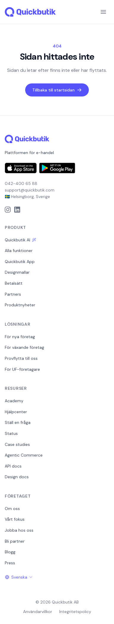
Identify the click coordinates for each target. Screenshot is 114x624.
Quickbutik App (20, 261)
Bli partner (15, 541)
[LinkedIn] (17, 210)
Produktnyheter (20, 305)
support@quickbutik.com (29, 190)
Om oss (12, 508)
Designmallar (17, 272)
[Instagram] (8, 210)
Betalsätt (14, 283)
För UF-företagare (22, 369)
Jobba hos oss (19, 530)
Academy (14, 400)
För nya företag (20, 336)
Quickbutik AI (20, 240)
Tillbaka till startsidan (57, 90)
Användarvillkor (37, 611)
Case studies (17, 444)
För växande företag (24, 347)
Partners (13, 294)
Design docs (17, 476)
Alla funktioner (19, 250)
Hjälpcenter (16, 411)
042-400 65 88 (21, 183)
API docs (13, 466)
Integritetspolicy (75, 611)
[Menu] (103, 12)
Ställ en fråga (17, 422)
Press (10, 563)
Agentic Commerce (24, 455)
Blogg (10, 552)
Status (11, 433)
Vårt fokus (15, 519)
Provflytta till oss (21, 358)
